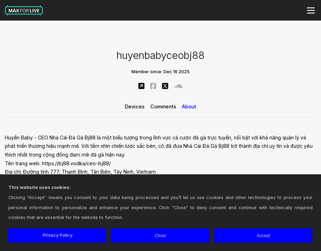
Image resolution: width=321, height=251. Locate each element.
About (189, 106)
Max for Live (24, 10)
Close (160, 235)
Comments (163, 106)
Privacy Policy (57, 235)
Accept (263, 235)
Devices (135, 106)
